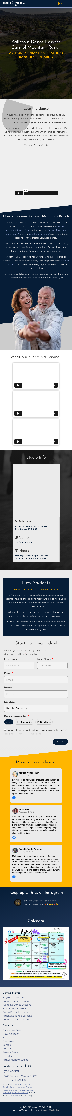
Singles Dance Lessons (16, 997)
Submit (60, 742)
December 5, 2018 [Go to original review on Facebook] (26, 812)
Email (8, 673)
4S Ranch (14, 1084)
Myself (9, 722)
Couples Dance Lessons (16, 1001)
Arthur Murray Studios (15, 1059)
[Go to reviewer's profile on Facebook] (15, 774)
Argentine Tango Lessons (17, 1015)
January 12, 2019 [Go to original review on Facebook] (26, 852)
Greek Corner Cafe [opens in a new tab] (39, 234)
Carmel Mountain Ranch (20, 1087)
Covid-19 (7, 1048)
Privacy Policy (10, 1052)
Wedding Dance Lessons (17, 1004)
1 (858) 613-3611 (24, 542)
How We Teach (11, 1033)
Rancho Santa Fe (20, 1092)
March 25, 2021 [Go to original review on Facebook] (25, 775)
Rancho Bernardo (13, 1066)
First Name (11, 659)
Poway (22, 1090)
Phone (8, 687)
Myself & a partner (24, 722)
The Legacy (9, 1041)
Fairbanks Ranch (10, 1090)
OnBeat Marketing (50, 1110)
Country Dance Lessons (16, 1019)
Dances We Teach (13, 1030)
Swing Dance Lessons (15, 1012)
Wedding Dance (44, 722)
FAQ (5, 1037)
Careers (7, 1044)
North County (14, 1095)
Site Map (8, 1056)
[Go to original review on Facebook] (36, 798)
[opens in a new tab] (36, 955)
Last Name (44, 659)
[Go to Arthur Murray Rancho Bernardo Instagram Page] (29, 1066)
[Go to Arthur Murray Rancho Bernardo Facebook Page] (25, 1066)
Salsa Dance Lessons (14, 1008)
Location (10, 702)
